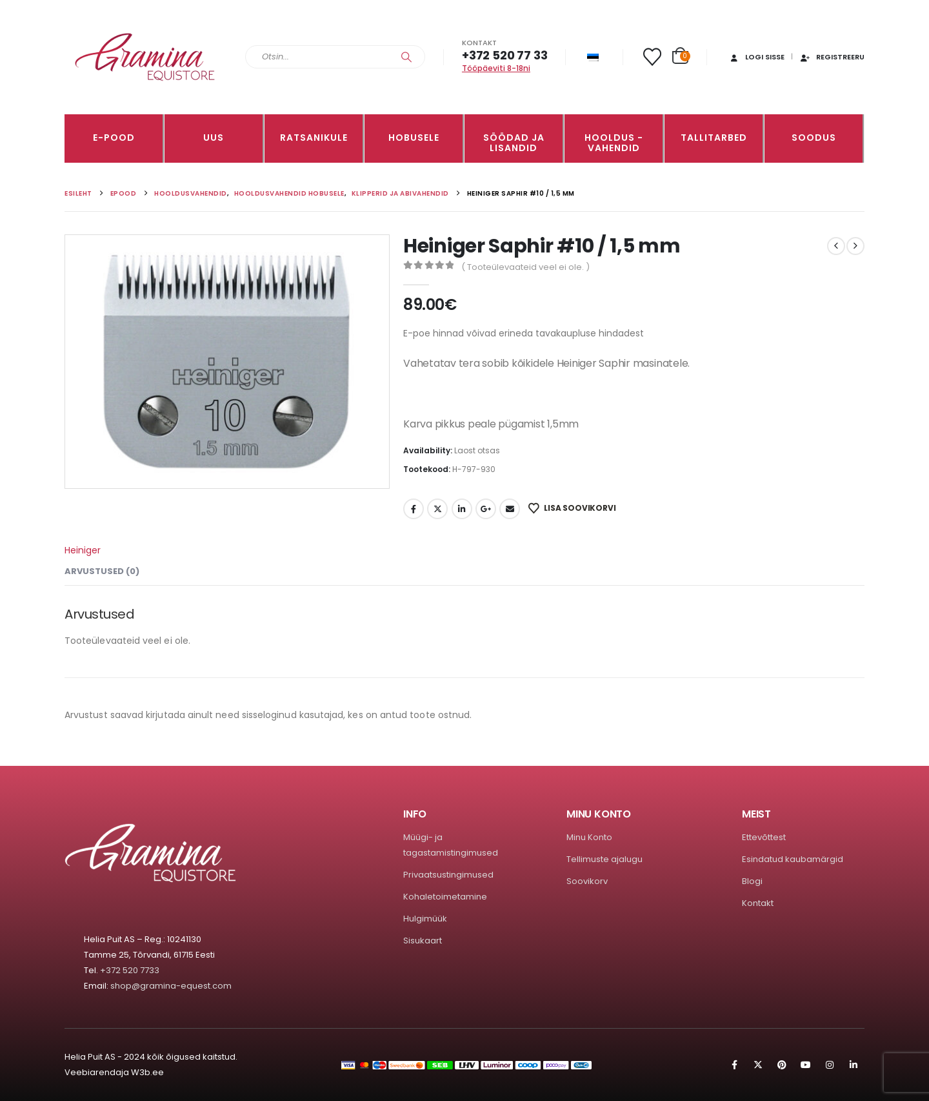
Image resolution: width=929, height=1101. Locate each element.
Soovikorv (587, 881)
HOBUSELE (413, 137)
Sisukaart (422, 940)
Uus (213, 137)
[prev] (836, 246)
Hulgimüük (425, 918)
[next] (855, 246)
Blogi (752, 881)
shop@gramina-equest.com (171, 986)
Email (509, 509)
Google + (485, 509)
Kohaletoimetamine (445, 896)
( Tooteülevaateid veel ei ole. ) (525, 267)
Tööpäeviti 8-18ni (496, 68)
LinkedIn (462, 509)
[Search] (406, 57)
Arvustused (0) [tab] (102, 571)
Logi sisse (756, 57)
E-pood (114, 137)
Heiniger (83, 550)
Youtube (805, 1065)
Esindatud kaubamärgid (792, 859)
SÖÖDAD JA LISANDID (513, 142)
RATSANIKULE (314, 137)
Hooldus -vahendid (613, 142)
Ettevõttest (764, 837)
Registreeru (831, 57)
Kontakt (758, 903)
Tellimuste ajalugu (604, 859)
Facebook (413, 509)
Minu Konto (589, 837)
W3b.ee (147, 1072)
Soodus (814, 137)
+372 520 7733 (129, 970)
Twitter (437, 509)
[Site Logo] (145, 57)
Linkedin (853, 1065)
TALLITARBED (714, 137)
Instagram (829, 1065)
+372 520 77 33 (504, 55)
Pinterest (782, 1065)
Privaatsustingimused (448, 875)
